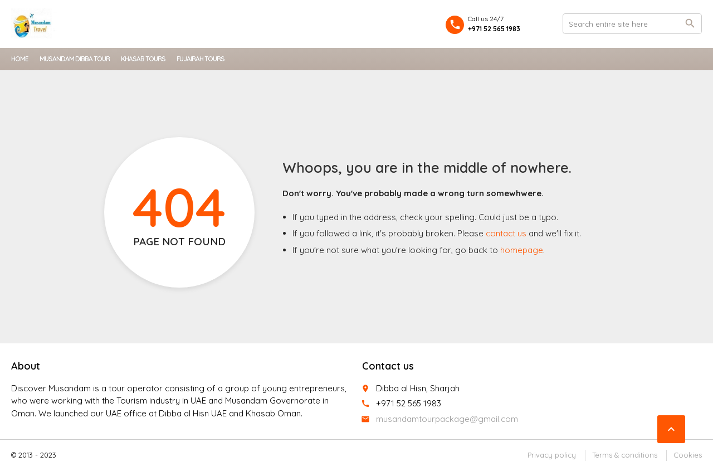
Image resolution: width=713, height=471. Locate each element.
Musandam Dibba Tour (75, 59)
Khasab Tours (143, 59)
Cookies (687, 454)
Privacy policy (552, 454)
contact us (506, 233)
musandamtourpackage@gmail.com (447, 419)
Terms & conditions (624, 454)
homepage (521, 250)
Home (19, 59)
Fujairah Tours (200, 59)
